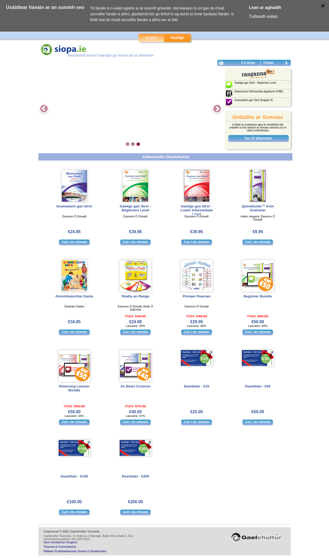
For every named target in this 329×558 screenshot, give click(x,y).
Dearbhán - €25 (196, 386)
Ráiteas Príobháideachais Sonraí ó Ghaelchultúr (75, 551)
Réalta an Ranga (135, 296)
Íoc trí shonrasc (258, 138)
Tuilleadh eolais (263, 16)
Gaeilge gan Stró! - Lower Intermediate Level (196, 210)
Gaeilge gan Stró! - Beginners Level (135, 208)
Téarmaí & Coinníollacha (60, 546)
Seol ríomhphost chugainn (61, 542)
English (152, 38)
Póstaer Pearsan (196, 296)
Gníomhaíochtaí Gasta (74, 296)
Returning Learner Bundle (74, 388)
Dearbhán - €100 (74, 476)
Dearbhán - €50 (257, 386)
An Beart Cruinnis (135, 386)
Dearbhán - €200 (135, 476)
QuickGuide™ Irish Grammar (258, 208)
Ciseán (277, 63)
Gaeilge (177, 38)
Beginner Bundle (258, 296)
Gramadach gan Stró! (74, 206)
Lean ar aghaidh (265, 7)
